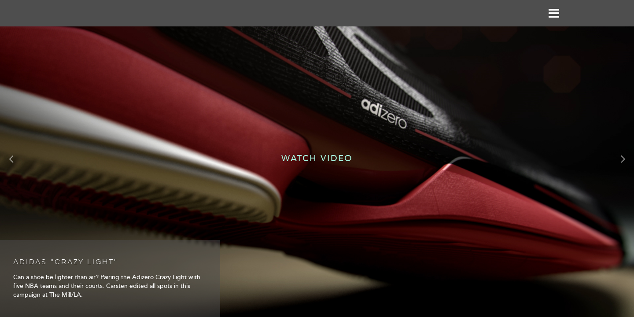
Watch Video (317, 158)
